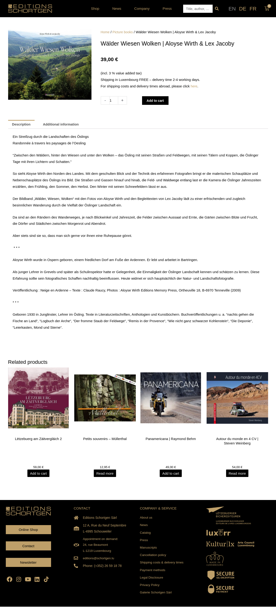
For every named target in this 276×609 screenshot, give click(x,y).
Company (143, 8)
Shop (96, 8)
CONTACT (82, 509)
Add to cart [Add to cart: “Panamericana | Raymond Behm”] (171, 474)
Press (167, 8)
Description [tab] (22, 124)
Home (105, 32)
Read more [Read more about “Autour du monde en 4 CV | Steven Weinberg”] (237, 474)
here (194, 86)
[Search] (217, 9)
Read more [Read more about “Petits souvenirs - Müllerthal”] (105, 474)
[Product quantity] (114, 100)
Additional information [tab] (62, 124)
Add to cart (156, 101)
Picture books (123, 32)
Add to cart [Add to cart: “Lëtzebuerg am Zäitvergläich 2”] (38, 474)
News (118, 8)
